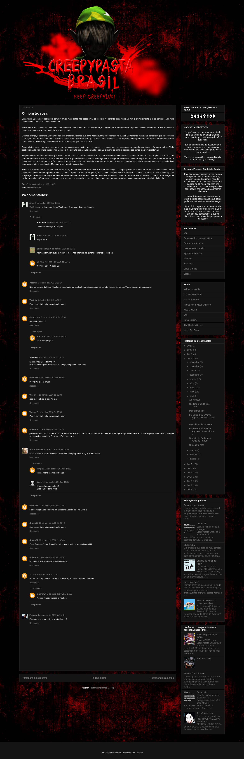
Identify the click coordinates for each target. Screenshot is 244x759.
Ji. (30, 574)
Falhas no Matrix (192, 289)
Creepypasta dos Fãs (194, 248)
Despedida (202, 523)
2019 (190, 354)
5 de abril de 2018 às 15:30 (53, 317)
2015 (190, 472)
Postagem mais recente (34, 678)
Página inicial (99, 678)
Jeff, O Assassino (205, 713)
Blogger (139, 753)
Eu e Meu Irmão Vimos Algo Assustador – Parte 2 (202, 417)
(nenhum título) (204, 658)
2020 (190, 350)
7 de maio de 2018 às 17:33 (59, 594)
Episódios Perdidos (193, 253)
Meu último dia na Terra (200, 424)
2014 (190, 477)
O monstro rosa (196, 445)
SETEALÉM (189, 545)
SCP (186, 315)
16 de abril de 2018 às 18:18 (52, 557)
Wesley (32, 395)
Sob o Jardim (190, 320)
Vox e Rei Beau (191, 330)
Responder (34, 211)
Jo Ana (40, 262)
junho (193, 387)
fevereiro (194, 454)
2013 (190, 481)
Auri (39, 336)
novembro (195, 366)
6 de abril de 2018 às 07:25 (54, 336)
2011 (190, 489)
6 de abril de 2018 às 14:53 (52, 377)
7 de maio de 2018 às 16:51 (57, 262)
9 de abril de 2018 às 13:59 (56, 449)
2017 (190, 464)
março (193, 450)
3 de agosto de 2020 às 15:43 (51, 615)
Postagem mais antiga (162, 678)
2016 (190, 468)
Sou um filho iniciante (194, 505)
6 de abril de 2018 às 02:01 (59, 222)
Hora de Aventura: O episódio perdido (206, 601)
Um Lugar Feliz (191, 582)
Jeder (39, 482)
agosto (193, 379)
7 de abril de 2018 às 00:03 (49, 412)
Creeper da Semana (193, 243)
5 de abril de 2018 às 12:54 (50, 283)
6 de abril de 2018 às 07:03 (55, 235)
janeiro (193, 459)
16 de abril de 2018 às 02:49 (52, 540)
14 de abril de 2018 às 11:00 (56, 482)
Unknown (34, 377)
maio (192, 391)
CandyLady (34, 317)
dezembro (195, 362)
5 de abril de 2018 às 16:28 (51, 357)
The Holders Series (193, 325)
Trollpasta (188, 263)
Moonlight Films (196, 411)
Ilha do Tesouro (191, 299)
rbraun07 (33, 523)
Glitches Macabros (193, 294)
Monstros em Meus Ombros (197, 305)
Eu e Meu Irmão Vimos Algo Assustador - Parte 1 (201, 431)
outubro (194, 370)
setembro (194, 375)
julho (192, 383)
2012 (190, 485)
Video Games (190, 268)
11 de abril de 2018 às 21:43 (52, 506)
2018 (190, 358)
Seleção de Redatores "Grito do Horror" (200, 439)
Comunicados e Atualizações (198, 238)
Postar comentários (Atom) (102, 688)
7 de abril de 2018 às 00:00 (49, 395)
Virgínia (33, 283)
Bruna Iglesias (36, 449)
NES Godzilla (190, 309)
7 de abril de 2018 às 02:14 (52, 429)
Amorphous (194, 400)
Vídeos (187, 274)
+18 (186, 233)
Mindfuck (37, 187)
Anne (32, 203)
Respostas (37, 217)
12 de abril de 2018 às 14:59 (58, 469)
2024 (190, 345)
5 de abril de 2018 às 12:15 (47, 203)
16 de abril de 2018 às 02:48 (52, 523)
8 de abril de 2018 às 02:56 (62, 249)
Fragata (33, 615)
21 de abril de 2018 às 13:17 (45, 574)
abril (192, 396)
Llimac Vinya (43, 249)
